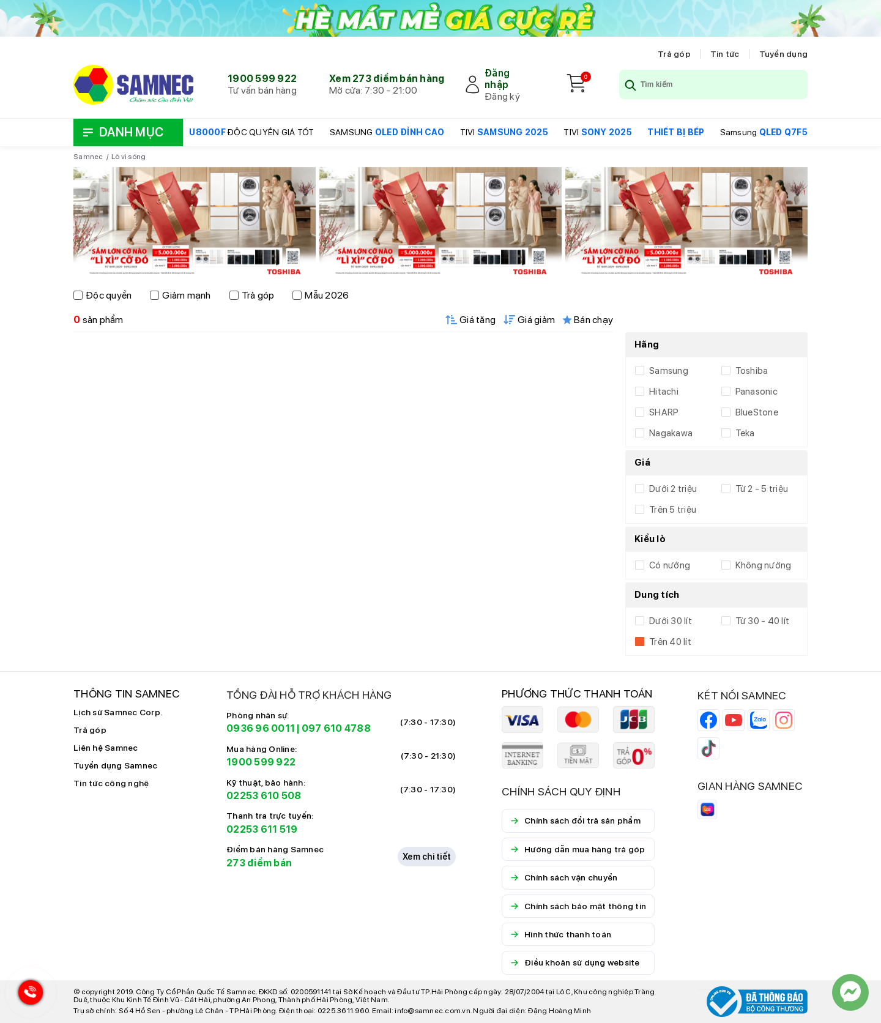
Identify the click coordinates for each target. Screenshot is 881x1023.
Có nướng (669, 565)
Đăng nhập (497, 79)
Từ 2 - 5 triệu (762, 488)
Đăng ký (502, 96)
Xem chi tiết (427, 856)
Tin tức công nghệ (111, 783)
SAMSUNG (387, 132)
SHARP (663, 412)
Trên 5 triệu (672, 509)
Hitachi (663, 391)
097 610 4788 (336, 728)
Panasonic (756, 391)
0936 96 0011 (260, 728)
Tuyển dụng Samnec (115, 765)
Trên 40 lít (670, 641)
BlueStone (756, 412)
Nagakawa (671, 433)
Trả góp (674, 54)
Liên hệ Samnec (105, 748)
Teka (745, 433)
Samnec (88, 156)
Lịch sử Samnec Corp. (117, 712)
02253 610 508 (263, 796)
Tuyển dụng (783, 54)
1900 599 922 (262, 78)
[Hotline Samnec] (27, 995)
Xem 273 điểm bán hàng (386, 78)
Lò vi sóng (128, 156)
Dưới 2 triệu (673, 488)
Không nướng (763, 565)
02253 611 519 (261, 829)
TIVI (504, 132)
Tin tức (725, 54)
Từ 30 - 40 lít (762, 621)
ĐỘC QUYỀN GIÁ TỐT (251, 132)
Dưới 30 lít (670, 621)
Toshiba (751, 370)
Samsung (764, 132)
